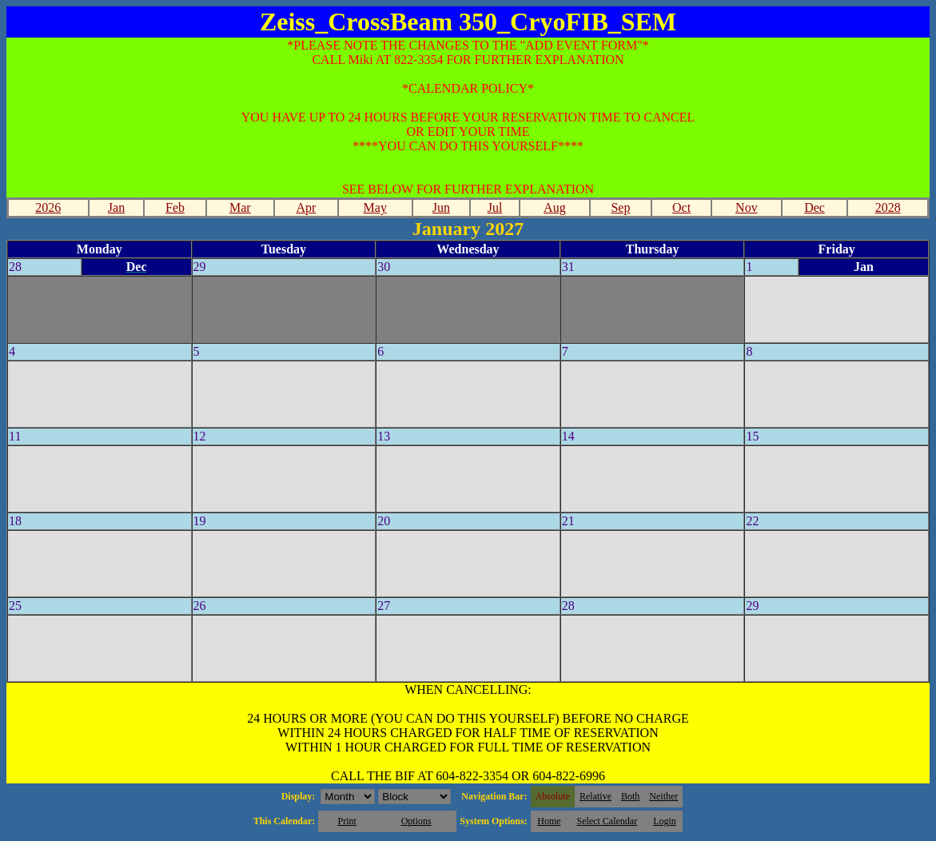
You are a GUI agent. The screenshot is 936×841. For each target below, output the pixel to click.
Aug (555, 207)
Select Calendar (607, 821)
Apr (306, 207)
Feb (175, 207)
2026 (48, 207)
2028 (888, 207)
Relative (595, 796)
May (375, 207)
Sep (620, 207)
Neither (663, 796)
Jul (495, 207)
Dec (814, 207)
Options (416, 821)
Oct (681, 207)
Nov (746, 207)
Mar (240, 207)
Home (548, 821)
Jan (116, 207)
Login (664, 821)
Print (346, 821)
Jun (441, 207)
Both (630, 796)
